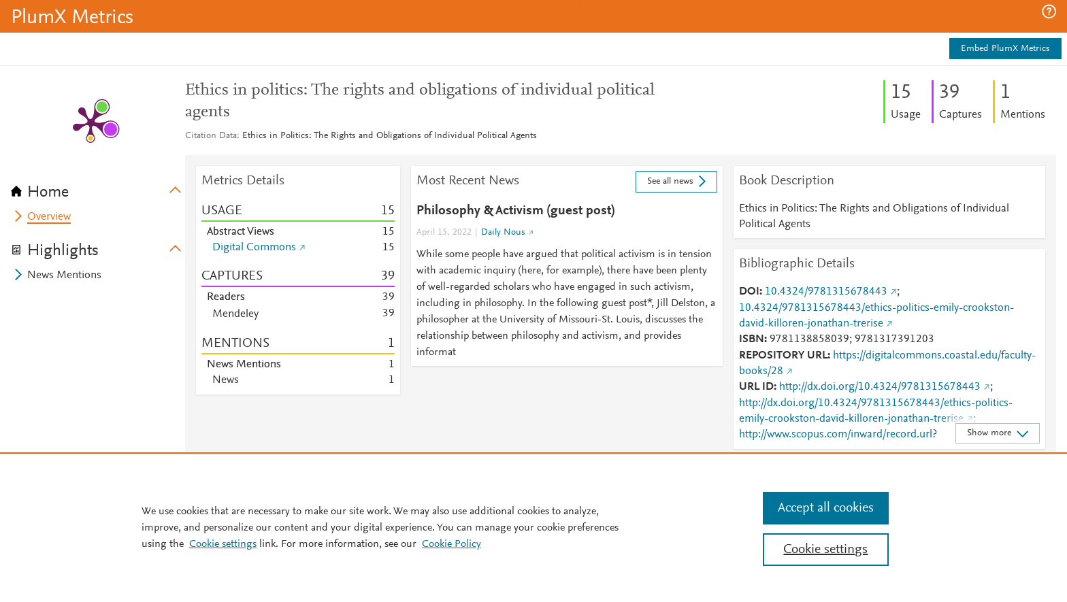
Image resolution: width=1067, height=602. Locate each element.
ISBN (751, 339)
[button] (1049, 11)
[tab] (98, 187)
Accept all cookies (826, 508)
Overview (49, 217)
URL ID (756, 387)
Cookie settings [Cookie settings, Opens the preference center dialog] (825, 549)
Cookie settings (223, 544)
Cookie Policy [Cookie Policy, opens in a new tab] (451, 544)
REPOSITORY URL (783, 355)
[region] (533, 527)
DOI (749, 291)
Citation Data (211, 136)
